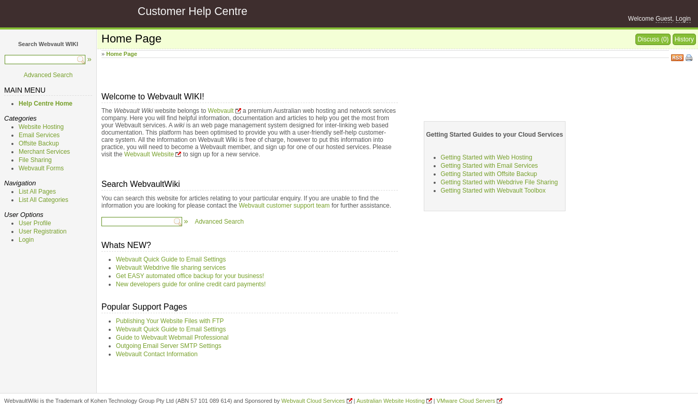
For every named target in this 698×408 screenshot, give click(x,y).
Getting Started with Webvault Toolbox (493, 190)
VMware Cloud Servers (466, 401)
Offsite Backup (39, 143)
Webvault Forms (41, 168)
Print (690, 58)
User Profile (35, 223)
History (684, 39)
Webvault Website (149, 154)
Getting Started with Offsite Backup (489, 174)
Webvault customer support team (284, 205)
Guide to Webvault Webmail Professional (172, 337)
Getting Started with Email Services (489, 165)
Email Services (39, 135)
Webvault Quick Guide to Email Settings (171, 259)
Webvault (221, 110)
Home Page (121, 54)
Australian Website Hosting (391, 401)
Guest (664, 18)
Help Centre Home (45, 103)
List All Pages (37, 191)
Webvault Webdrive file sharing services (171, 267)
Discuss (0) (653, 39)
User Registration (43, 231)
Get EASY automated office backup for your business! (190, 276)
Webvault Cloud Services (313, 401)
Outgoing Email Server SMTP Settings (168, 345)
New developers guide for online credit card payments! (191, 284)
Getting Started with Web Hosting (486, 157)
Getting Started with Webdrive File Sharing (499, 182)
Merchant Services (44, 151)
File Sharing (35, 160)
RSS (677, 56)
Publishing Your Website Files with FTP (170, 321)
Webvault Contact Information (157, 354)
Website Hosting (41, 126)
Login (683, 18)
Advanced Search (48, 75)
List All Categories (43, 199)
